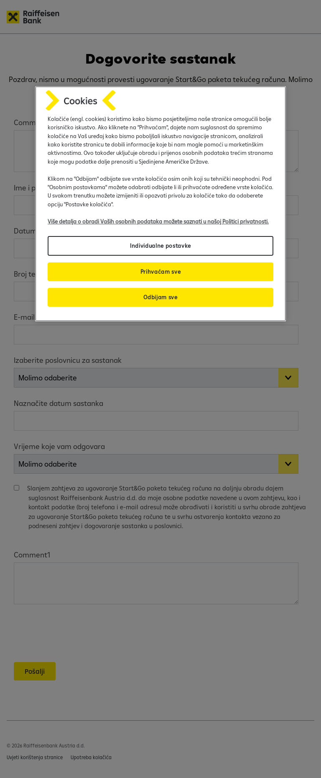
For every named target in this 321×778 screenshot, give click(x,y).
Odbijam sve (160, 297)
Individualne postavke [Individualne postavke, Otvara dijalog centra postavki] (160, 245)
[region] (160, 203)
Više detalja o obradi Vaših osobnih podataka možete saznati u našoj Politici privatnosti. (158, 221)
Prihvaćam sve (160, 271)
